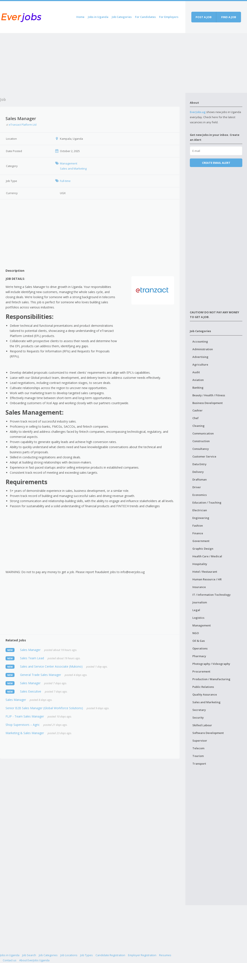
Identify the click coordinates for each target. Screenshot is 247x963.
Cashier (197, 410)
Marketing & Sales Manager (25, 733)
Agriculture (200, 364)
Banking (197, 387)
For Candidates (145, 17)
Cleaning (198, 426)
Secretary (199, 710)
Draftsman (199, 479)
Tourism (198, 756)
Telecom (198, 748)
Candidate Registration (110, 955)
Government (200, 541)
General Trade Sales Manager (40, 675)
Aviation (198, 380)
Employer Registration (142, 955)
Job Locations (68, 955)
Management (201, 625)
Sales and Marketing (206, 702)
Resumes (165, 955)
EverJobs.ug (198, 112)
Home (80, 17)
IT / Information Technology (211, 595)
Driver (196, 487)
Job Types (86, 955)
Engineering (200, 518)
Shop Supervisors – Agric (23, 725)
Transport (199, 763)
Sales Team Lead (32, 658)
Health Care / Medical (207, 556)
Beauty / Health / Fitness (208, 395)
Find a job (228, 17)
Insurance (199, 587)
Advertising (200, 357)
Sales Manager (30, 650)
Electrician (199, 510)
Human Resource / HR (207, 579)
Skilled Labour (202, 725)
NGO (195, 633)
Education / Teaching (206, 502)
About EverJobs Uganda (34, 960)
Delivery (198, 472)
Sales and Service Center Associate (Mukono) (51, 666)
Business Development (207, 403)
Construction (201, 441)
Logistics (198, 618)
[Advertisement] (92, 63)
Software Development (208, 733)
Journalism (199, 602)
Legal (196, 610)
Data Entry (199, 464)
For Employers (168, 17)
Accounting (200, 341)
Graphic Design (202, 548)
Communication (203, 433)
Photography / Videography (211, 664)
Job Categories (122, 17)
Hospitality (199, 564)
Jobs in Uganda (98, 17)
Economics (199, 495)
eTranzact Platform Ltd (22, 124)
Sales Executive (30, 691)
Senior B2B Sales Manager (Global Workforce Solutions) (44, 708)
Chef (195, 418)
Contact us (9, 960)
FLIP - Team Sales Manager (25, 716)
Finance (197, 533)
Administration (202, 349)
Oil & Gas (198, 641)
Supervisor (199, 740)
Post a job (204, 17)
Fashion (197, 525)
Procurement (201, 671)
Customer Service (204, 456)
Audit (196, 372)
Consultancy (200, 449)
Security (198, 717)
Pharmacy (199, 656)
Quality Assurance (204, 694)
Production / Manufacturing (211, 679)
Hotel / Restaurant (204, 572)
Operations (200, 648)
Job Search (29, 955)
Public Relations (203, 687)
